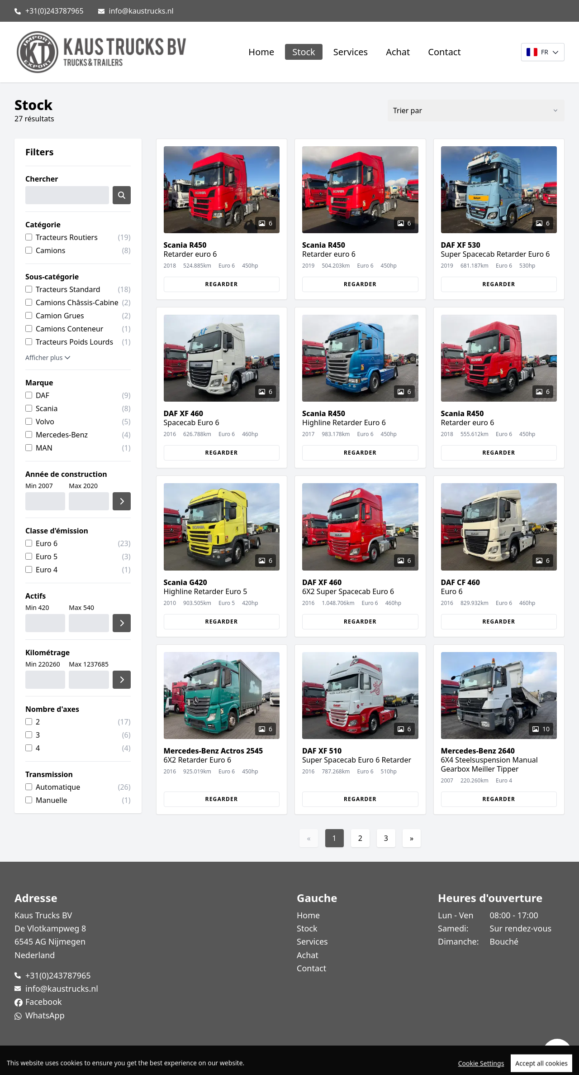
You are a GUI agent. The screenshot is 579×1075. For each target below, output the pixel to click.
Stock (303, 52)
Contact (444, 52)
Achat (398, 52)
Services (350, 52)
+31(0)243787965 (54, 11)
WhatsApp (45, 1015)
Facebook (43, 1001)
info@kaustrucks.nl (141, 11)
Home (261, 52)
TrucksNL (68, 1063)
